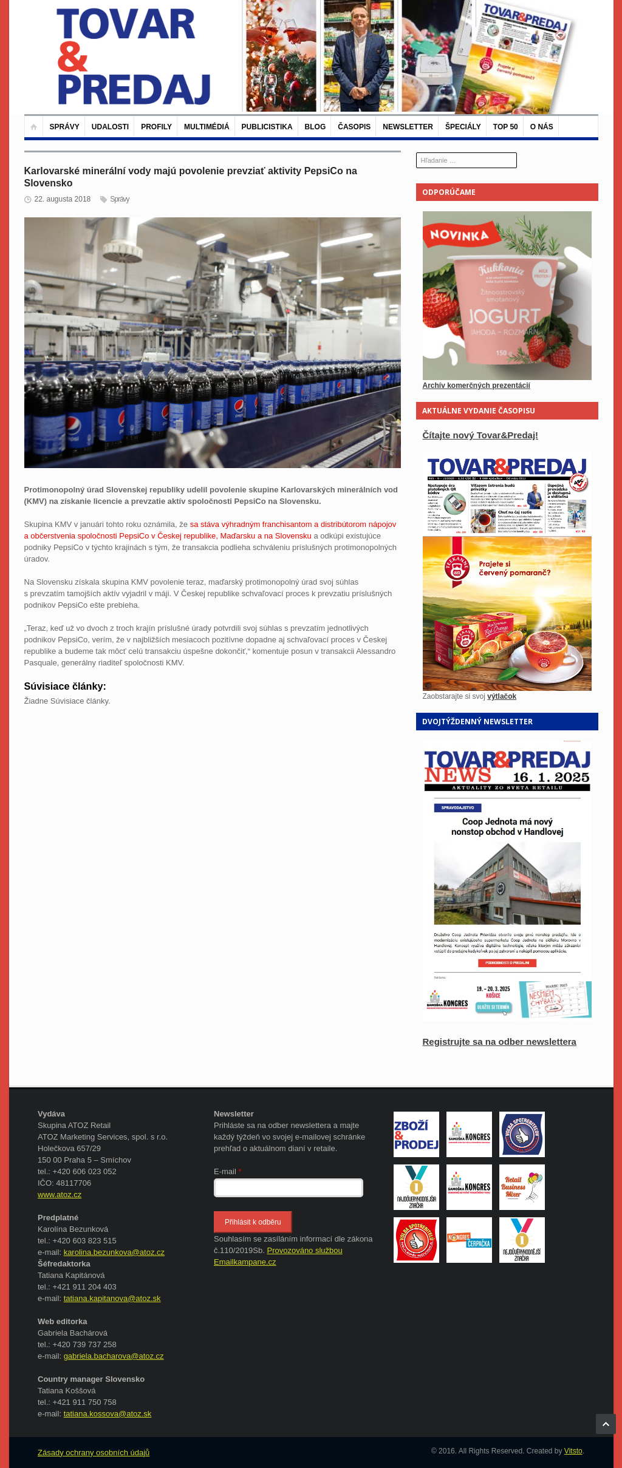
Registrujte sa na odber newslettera (499, 1041)
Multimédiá (206, 127)
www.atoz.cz (59, 1194)
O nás (541, 127)
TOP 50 (505, 127)
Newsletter (408, 127)
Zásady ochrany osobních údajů (93, 1452)
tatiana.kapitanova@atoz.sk (112, 1298)
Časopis (354, 127)
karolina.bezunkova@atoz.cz (114, 1252)
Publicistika (267, 127)
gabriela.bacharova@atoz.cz (114, 1356)
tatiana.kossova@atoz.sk (108, 1413)
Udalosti (110, 127)
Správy (65, 127)
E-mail (228, 1171)
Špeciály (463, 127)
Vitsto (573, 1451)
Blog (315, 127)
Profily (156, 127)
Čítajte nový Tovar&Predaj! (481, 435)
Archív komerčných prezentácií (476, 385)
